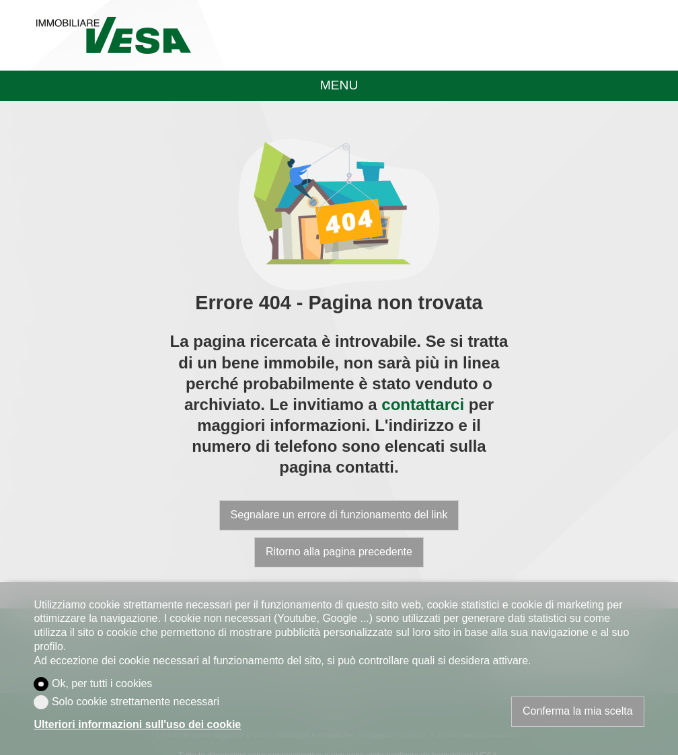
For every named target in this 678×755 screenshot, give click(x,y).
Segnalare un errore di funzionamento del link (339, 514)
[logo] (113, 35)
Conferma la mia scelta (578, 711)
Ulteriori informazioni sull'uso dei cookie (137, 724)
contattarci (422, 404)
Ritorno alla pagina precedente (339, 551)
